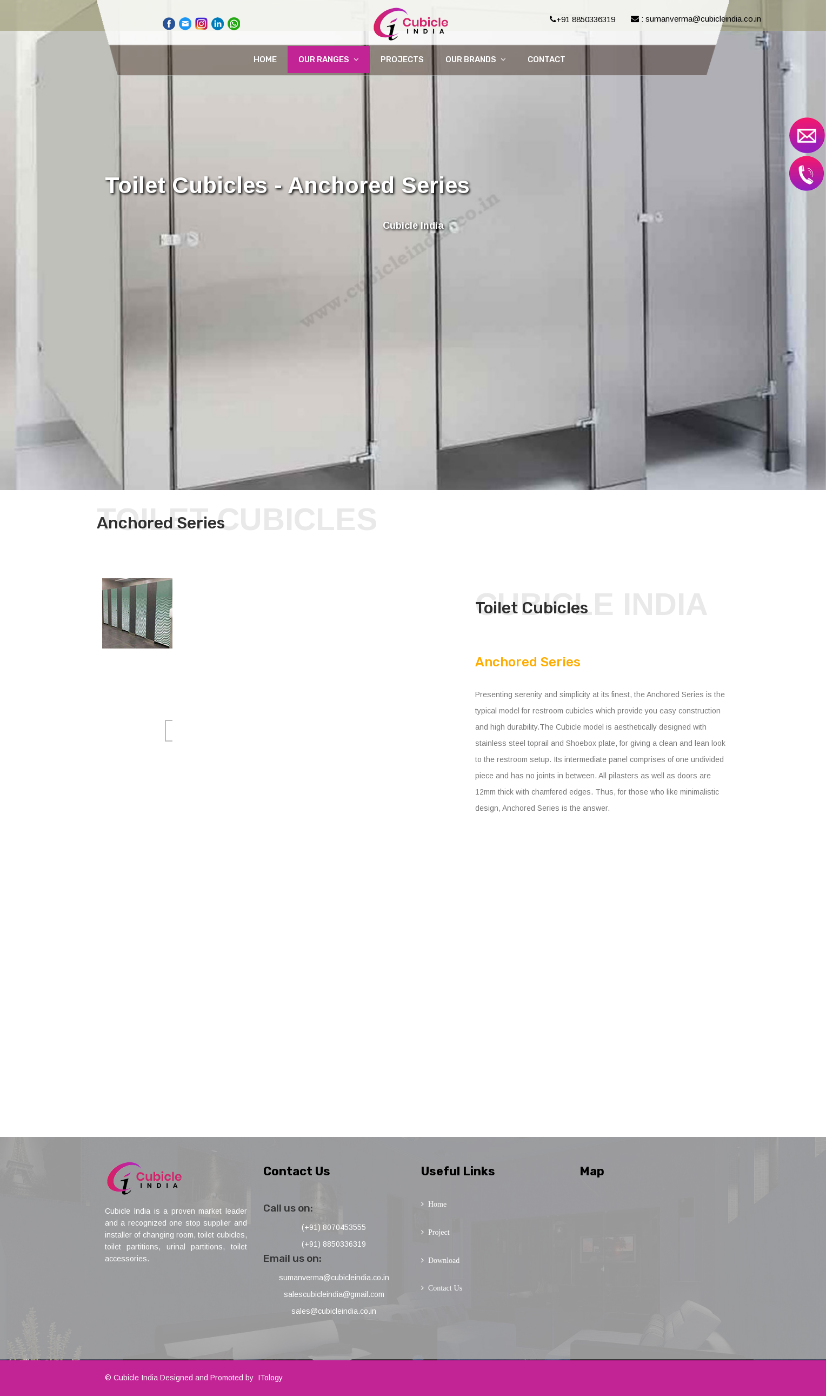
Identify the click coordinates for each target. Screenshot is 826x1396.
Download (443, 1260)
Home (265, 59)
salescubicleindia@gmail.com (334, 1294)
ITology (270, 1377)
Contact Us (445, 1288)
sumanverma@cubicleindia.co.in (334, 1277)
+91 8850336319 (582, 19)
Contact (546, 59)
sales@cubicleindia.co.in (333, 1311)
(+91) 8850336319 (334, 1244)
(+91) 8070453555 (334, 1227)
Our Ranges (328, 59)
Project (439, 1232)
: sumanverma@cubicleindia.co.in (696, 18)
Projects (402, 59)
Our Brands (475, 59)
